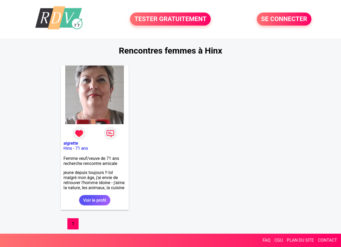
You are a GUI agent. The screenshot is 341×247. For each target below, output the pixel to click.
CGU (278, 240)
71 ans (81, 148)
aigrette (70, 143)
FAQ (266, 240)
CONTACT (327, 240)
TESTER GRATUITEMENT (170, 19)
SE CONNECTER (284, 19)
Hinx (67, 148)
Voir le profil (94, 200)
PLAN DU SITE (300, 240)
